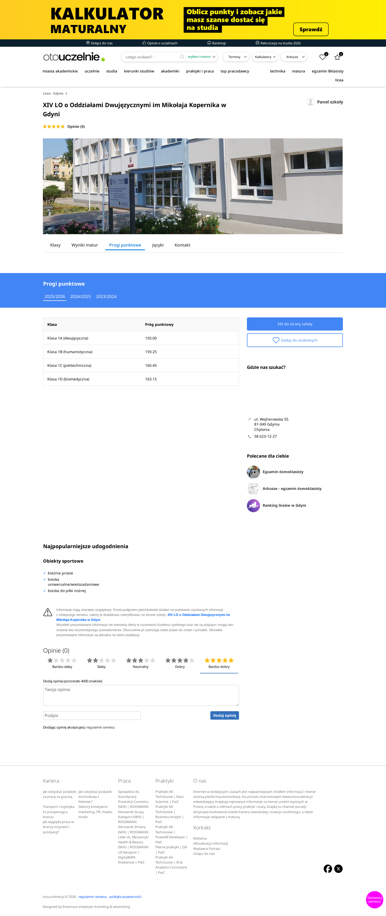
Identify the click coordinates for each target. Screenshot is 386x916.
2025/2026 (54, 296)
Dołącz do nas (99, 43)
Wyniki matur (85, 245)
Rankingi (216, 43)
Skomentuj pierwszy (374, 899)
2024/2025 (80, 296)
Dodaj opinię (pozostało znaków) (72, 681)
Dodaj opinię (224, 715)
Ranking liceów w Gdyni (276, 505)
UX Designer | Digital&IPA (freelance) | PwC (131, 857)
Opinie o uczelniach (160, 43)
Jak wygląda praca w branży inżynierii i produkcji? (58, 827)
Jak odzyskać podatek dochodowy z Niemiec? (95, 796)
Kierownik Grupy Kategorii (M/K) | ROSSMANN (131, 817)
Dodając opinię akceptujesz (79, 727)
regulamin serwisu (100, 727)
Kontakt (182, 245)
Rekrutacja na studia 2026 (278, 43)
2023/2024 (106, 296)
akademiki (170, 71)
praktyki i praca (200, 71)
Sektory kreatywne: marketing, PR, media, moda (95, 811)
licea (339, 79)
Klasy (55, 245)
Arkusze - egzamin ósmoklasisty (284, 488)
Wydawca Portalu (206, 848)
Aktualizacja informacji (210, 843)
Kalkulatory (263, 57)
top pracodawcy (235, 71)
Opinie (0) (76, 126)
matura (298, 71)
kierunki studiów (139, 71)
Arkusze (292, 57)
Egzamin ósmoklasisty (275, 472)
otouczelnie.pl (53, 896)
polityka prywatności (125, 896)
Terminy (234, 57)
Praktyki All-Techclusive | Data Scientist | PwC (169, 796)
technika (277, 71)
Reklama (200, 838)
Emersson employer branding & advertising (96, 906)
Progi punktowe (125, 245)
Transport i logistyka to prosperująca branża (58, 811)
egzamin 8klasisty (327, 71)
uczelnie (92, 71)
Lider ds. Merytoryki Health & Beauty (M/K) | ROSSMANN (133, 842)
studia (111, 71)
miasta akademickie (60, 71)
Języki (158, 245)
